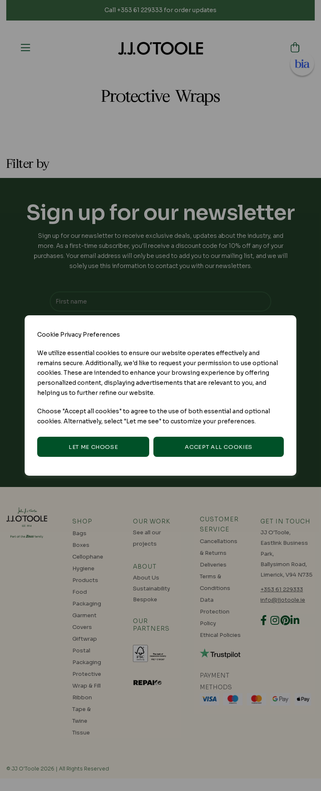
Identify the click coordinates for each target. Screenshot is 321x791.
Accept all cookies (218, 447)
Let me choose (93, 447)
